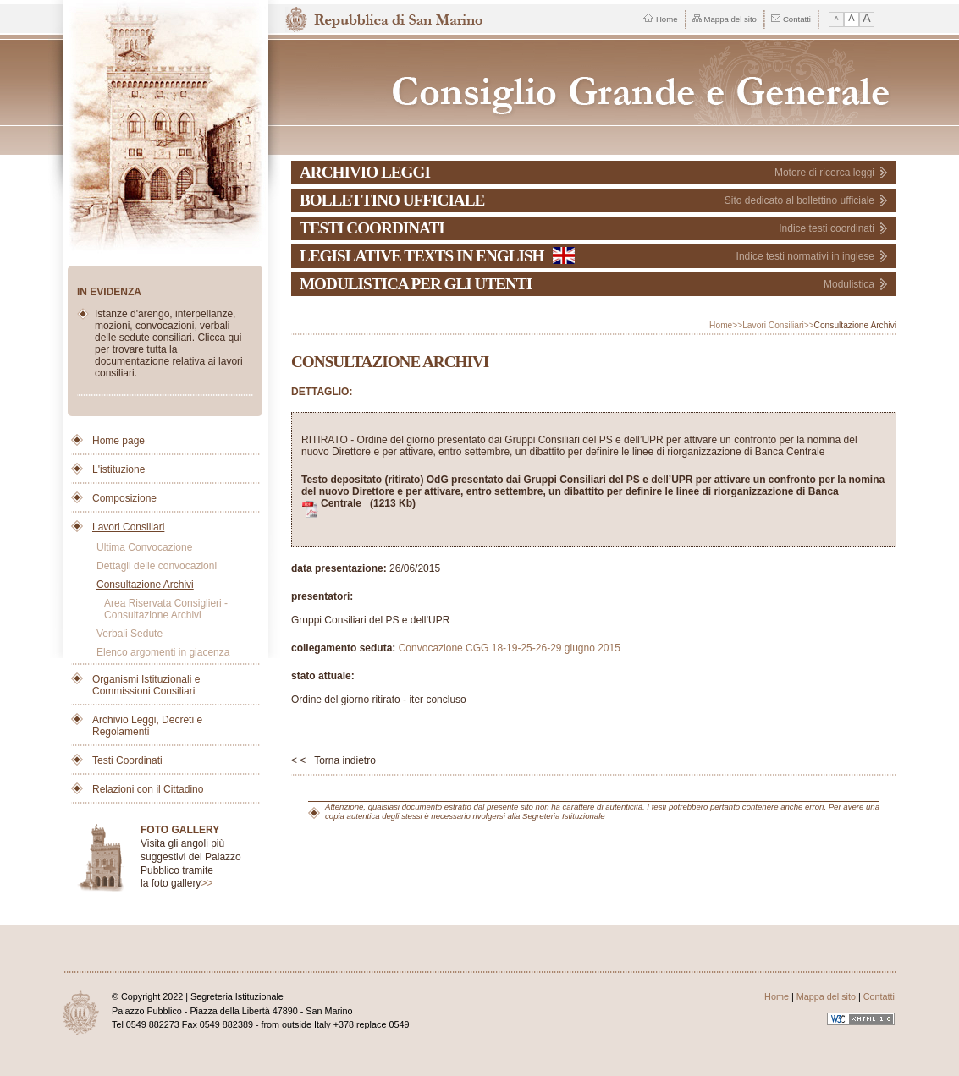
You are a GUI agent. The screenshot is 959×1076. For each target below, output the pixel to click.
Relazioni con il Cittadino (147, 789)
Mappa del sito (724, 19)
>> (206, 883)
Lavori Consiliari (128, 527)
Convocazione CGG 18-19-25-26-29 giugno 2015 (509, 648)
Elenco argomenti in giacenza (162, 652)
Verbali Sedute (129, 634)
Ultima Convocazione (144, 547)
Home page (118, 441)
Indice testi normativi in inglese (805, 256)
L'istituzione (118, 469)
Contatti (791, 19)
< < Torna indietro (333, 760)
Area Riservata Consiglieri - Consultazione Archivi (166, 609)
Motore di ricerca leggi (824, 172)
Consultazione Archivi (145, 584)
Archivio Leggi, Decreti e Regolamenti (147, 726)
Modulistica (849, 284)
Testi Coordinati (127, 760)
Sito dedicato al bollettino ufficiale (799, 200)
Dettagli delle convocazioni (156, 566)
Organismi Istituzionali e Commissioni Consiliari (146, 685)
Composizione (124, 498)
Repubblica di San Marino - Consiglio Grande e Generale (594, 82)
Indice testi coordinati (826, 228)
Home (660, 19)
